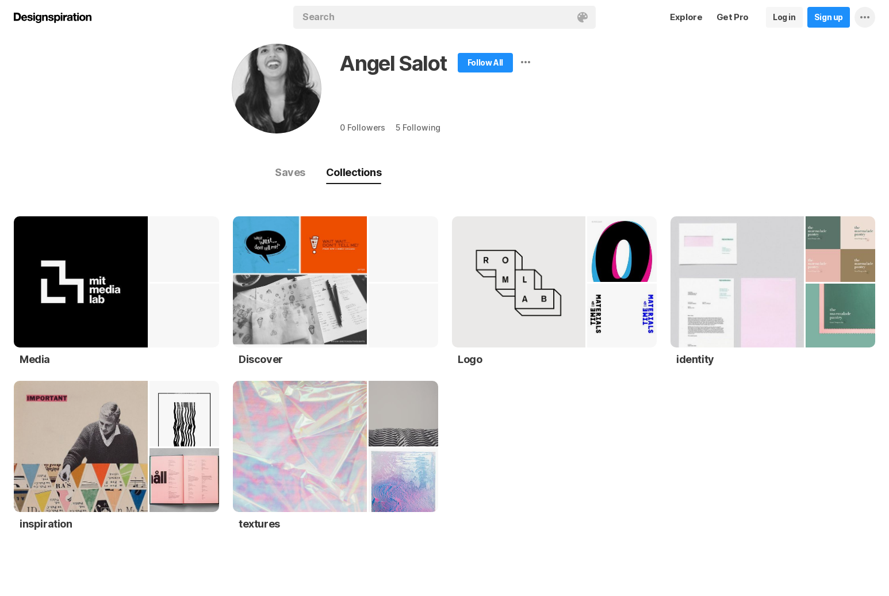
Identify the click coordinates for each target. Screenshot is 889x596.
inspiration (46, 524)
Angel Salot (393, 63)
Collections (353, 172)
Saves (290, 172)
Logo (470, 359)
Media (35, 359)
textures (259, 524)
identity (695, 359)
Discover (261, 359)
